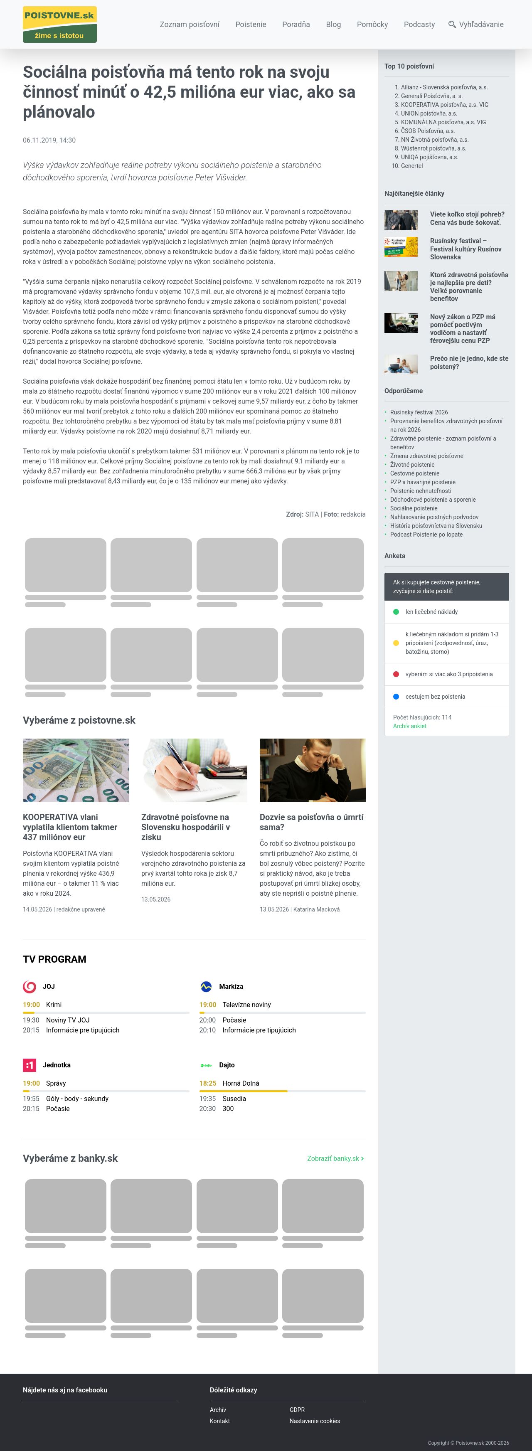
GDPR (297, 1410)
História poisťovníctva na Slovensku (436, 525)
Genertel (412, 166)
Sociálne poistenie (414, 508)
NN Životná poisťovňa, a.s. (435, 139)
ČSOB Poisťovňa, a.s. (428, 131)
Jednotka (57, 1065)
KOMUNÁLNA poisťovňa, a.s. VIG (443, 122)
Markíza (231, 986)
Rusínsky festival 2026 (419, 412)
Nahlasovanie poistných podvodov (434, 517)
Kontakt (220, 1421)
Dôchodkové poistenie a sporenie (433, 499)
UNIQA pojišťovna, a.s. (429, 157)
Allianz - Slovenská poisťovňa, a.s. (444, 87)
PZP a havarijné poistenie (423, 482)
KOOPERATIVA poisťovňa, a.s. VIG (444, 104)
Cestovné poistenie (415, 473)
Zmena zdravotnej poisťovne (426, 456)
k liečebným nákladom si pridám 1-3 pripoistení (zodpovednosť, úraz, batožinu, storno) (452, 643)
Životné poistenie (412, 464)
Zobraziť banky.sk (336, 1159)
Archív (218, 1410)
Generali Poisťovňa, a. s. (432, 96)
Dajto (227, 1065)
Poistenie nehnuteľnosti (420, 491)
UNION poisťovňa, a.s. (429, 113)
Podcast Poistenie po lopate (426, 534)
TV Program (54, 959)
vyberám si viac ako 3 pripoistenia (449, 674)
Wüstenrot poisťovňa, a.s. (433, 148)
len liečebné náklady (432, 611)
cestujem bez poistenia (436, 696)
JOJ (49, 986)
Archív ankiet (409, 726)
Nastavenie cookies (315, 1421)
